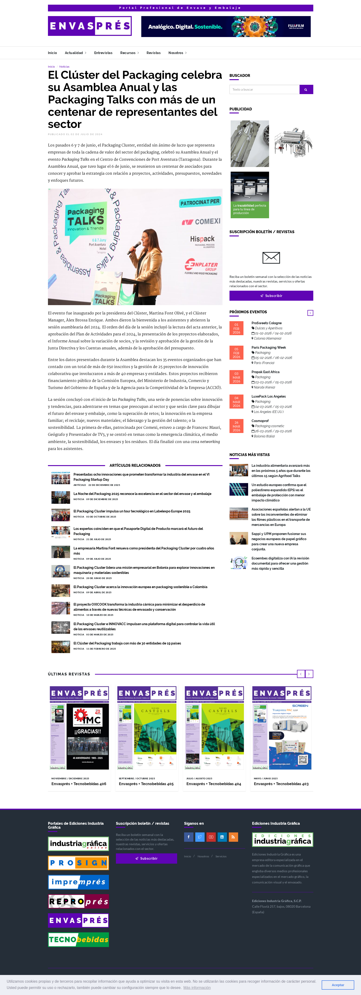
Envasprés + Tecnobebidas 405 (146, 783)
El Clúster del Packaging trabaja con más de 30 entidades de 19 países (127, 643)
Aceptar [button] (338, 985)
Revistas (154, 53)
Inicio (52, 53)
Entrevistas (103, 53)
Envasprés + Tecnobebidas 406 (78, 783)
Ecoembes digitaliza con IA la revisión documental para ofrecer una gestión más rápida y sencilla (280, 563)
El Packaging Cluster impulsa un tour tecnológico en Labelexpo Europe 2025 (132, 511)
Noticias (64, 66)
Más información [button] (197, 988)
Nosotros (177, 53)
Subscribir (271, 295)
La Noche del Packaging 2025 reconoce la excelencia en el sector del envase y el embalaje (142, 493)
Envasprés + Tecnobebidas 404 (213, 783)
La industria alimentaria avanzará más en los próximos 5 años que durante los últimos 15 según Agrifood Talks (281, 470)
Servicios (221, 856)
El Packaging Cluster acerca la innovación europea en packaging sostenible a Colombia (140, 587)
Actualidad (75, 53)
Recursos (129, 53)
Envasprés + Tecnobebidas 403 (281, 783)
